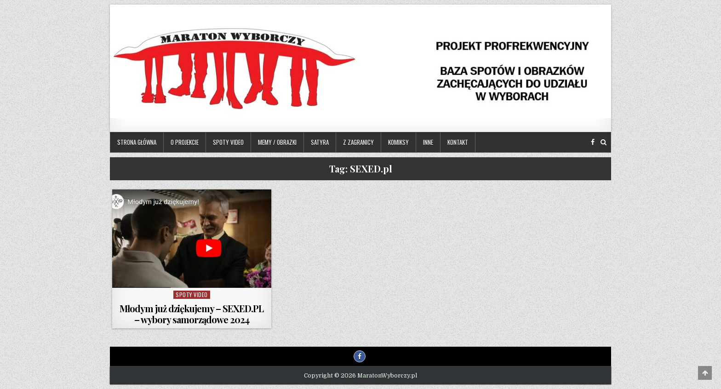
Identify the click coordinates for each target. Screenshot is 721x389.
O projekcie (185, 142)
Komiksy (398, 142)
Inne (428, 142)
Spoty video (228, 142)
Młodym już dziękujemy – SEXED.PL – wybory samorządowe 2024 (191, 314)
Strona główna (136, 142)
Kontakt (457, 142)
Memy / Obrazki (277, 142)
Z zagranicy (358, 142)
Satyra (320, 142)
